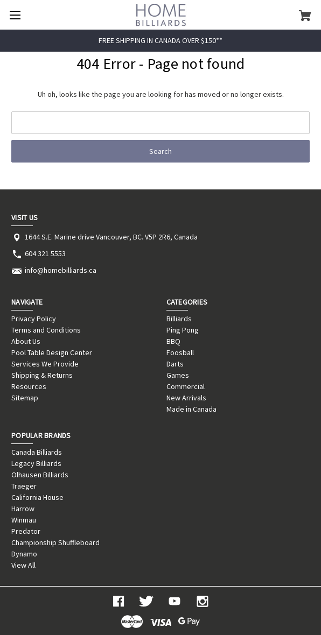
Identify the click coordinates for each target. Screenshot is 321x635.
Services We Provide (45, 364)
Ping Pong (182, 330)
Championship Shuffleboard (55, 542)
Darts (175, 364)
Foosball (180, 352)
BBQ (173, 341)
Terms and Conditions (46, 330)
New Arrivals (186, 398)
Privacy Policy (33, 318)
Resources (28, 386)
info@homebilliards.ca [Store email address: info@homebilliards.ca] (60, 270)
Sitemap (24, 398)
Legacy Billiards (36, 463)
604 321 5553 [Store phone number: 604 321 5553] (45, 253)
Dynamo (24, 554)
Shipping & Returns (42, 375)
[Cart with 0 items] (305, 15)
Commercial (185, 386)
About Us (25, 341)
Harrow (22, 508)
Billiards (179, 318)
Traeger (24, 486)
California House (37, 497)
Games (177, 375)
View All (23, 565)
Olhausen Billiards (39, 474)
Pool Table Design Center (51, 352)
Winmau (23, 520)
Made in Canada (191, 409)
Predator (25, 531)
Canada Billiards (36, 452)
